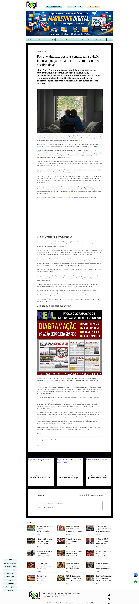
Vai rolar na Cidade (10, 563)
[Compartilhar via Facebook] (38, 440)
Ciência (39, 433)
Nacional (10, 573)
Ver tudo (109, 455)
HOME (10, 560)
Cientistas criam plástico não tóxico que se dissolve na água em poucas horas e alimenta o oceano (68, 477)
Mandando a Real (10, 566)
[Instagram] (109, 599)
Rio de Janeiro (10, 570)
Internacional (10, 577)
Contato (10, 590)
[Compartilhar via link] (51, 440)
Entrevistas (10, 583)
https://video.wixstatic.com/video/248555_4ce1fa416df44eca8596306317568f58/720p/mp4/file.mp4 (66, 197)
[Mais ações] (101, 52)
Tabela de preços (10, 587)
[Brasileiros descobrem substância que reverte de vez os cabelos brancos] (98, 465)
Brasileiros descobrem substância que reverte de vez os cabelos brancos (98, 477)
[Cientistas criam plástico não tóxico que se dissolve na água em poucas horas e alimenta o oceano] (70, 465)
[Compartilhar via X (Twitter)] (42, 440)
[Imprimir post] (55, 440)
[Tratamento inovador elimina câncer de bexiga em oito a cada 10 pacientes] (41, 465)
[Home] (136, 575)
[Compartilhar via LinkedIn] (46, 440)
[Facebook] (109, 595)
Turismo (10, 580)
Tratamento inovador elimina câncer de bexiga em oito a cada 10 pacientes (40, 477)
